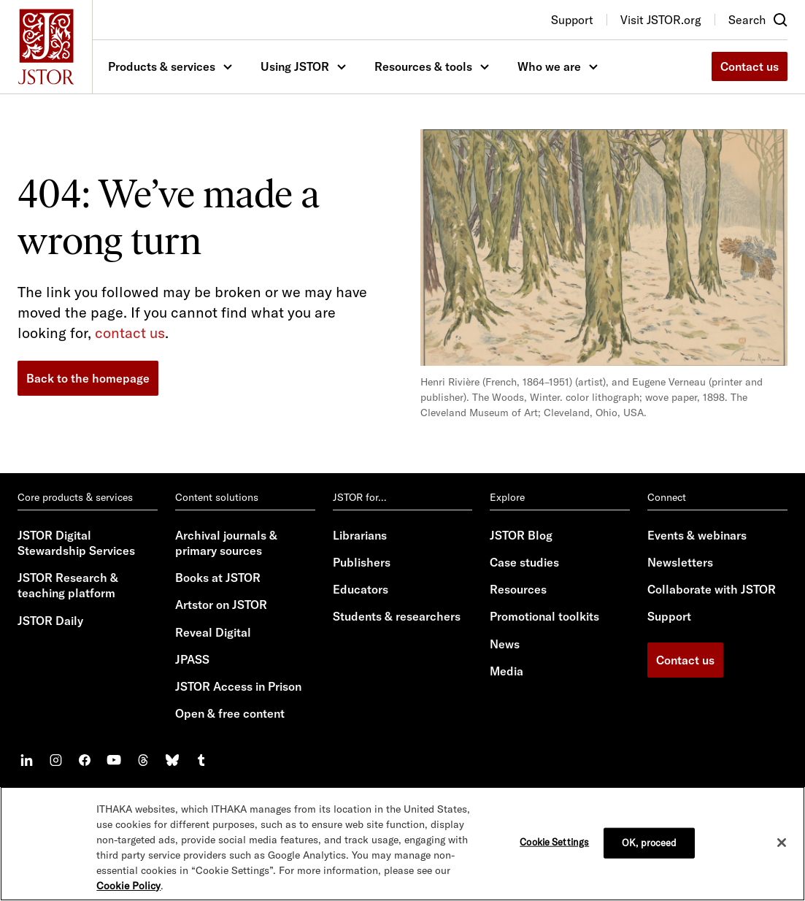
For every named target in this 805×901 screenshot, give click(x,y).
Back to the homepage (88, 378)
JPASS (192, 659)
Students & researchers (397, 616)
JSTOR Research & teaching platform (68, 585)
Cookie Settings (554, 842)
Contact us (749, 66)
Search (747, 19)
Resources (518, 589)
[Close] (782, 843)
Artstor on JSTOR (221, 604)
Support (669, 616)
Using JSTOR (295, 66)
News (505, 644)
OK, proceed (649, 842)
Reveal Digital (213, 632)
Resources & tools (423, 66)
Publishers (361, 562)
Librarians (360, 535)
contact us (130, 332)
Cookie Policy (128, 885)
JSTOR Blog (521, 535)
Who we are (549, 66)
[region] (402, 843)
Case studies (524, 562)
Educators (360, 589)
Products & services (161, 66)
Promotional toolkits (544, 616)
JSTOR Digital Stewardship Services (76, 543)
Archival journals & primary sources (226, 543)
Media (506, 671)
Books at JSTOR (218, 577)
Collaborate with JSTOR (711, 589)
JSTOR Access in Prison (238, 686)
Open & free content (230, 713)
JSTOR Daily (50, 620)
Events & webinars (697, 535)
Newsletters (680, 562)
